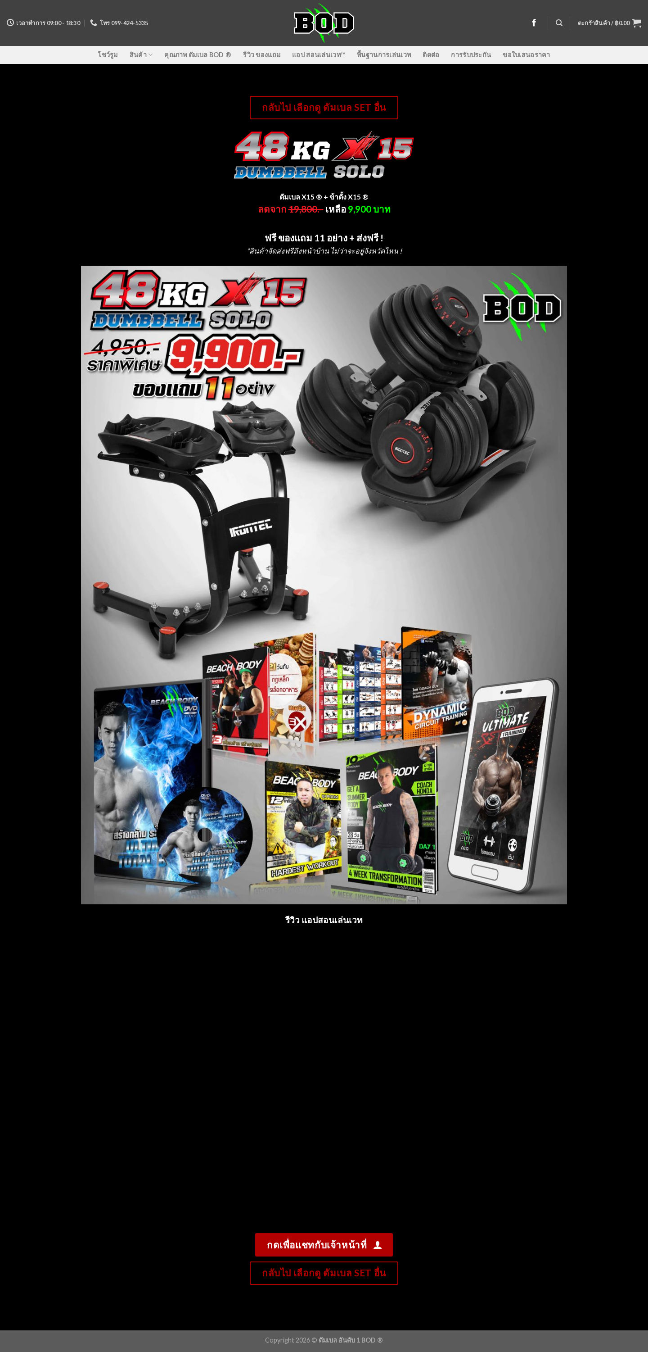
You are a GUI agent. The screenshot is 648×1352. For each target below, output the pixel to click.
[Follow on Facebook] (534, 23)
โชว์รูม (107, 55)
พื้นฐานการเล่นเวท (384, 55)
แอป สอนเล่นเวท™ (318, 55)
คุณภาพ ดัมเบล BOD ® (197, 55)
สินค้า (141, 54)
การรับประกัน (471, 55)
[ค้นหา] (559, 23)
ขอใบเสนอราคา (526, 55)
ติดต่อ (431, 55)
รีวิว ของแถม (261, 55)
